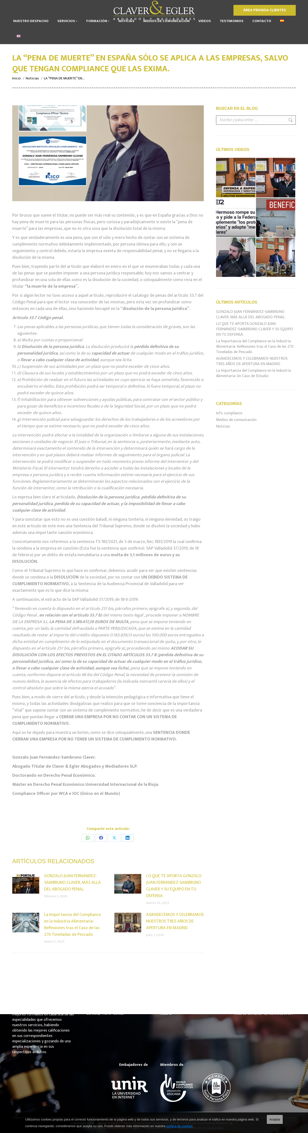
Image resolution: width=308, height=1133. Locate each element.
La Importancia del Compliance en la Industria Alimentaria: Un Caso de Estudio (253, 373)
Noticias (223, 426)
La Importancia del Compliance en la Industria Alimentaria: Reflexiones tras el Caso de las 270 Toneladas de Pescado (72, 924)
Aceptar (274, 1119)
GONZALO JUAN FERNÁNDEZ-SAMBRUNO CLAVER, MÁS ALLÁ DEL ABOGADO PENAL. (72, 883)
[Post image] (25, 884)
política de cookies (179, 1126)
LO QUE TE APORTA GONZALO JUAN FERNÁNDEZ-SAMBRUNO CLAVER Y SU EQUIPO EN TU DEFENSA (173, 886)
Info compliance (229, 413)
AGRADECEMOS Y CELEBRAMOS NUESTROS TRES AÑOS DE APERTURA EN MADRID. (175, 921)
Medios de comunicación (236, 420)
